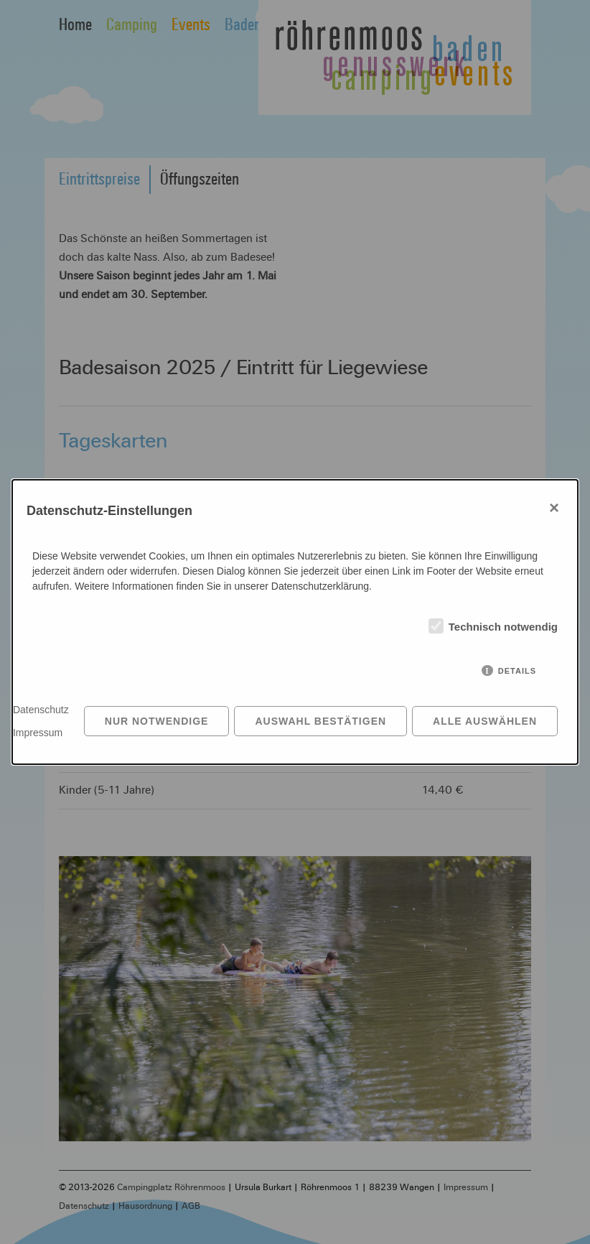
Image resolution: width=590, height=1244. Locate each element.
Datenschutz (41, 709)
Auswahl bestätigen (320, 721)
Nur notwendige (157, 721)
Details (517, 671)
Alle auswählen (485, 721)
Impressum (37, 732)
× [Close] (554, 507)
